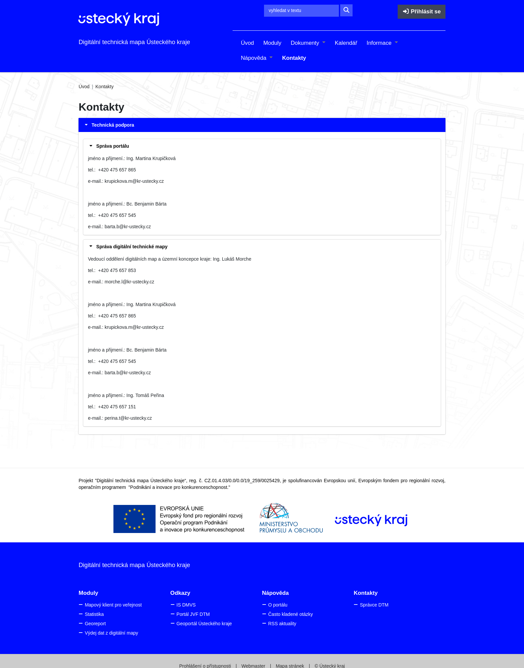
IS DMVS (186, 605)
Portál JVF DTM (193, 614)
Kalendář (346, 43)
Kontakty (294, 58)
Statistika (94, 614)
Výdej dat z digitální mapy (111, 633)
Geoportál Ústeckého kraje (204, 623)
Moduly (272, 43)
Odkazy (180, 593)
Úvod (247, 43)
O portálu (277, 605)
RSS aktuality (282, 623)
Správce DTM (374, 605)
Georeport (95, 623)
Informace (380, 43)
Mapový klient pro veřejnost (113, 605)
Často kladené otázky (290, 614)
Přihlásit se (421, 11)
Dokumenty (306, 43)
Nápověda (254, 58)
